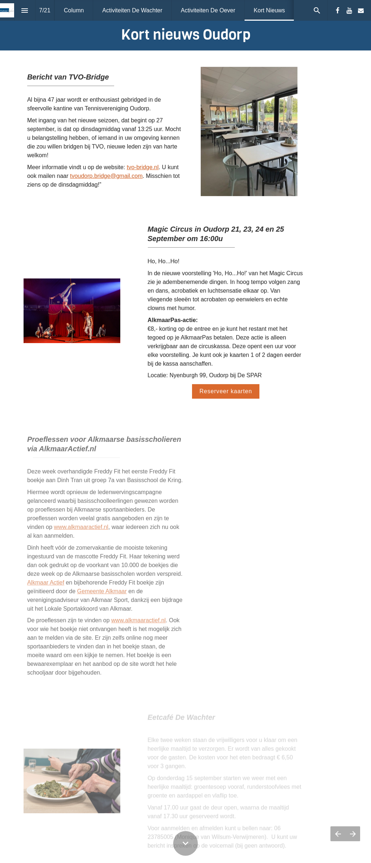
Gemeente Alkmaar (102, 594)
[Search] (317, 10)
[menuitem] (74, 10)
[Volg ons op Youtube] (349, 10)
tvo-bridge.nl (143, 167)
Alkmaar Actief (45, 585)
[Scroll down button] (185, 843)
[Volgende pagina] (352, 833)
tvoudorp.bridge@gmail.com (106, 176)
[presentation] (185, 25)
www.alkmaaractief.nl (81, 530)
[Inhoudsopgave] (24, 10)
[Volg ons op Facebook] (338, 10)
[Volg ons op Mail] (361, 10)
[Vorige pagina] (337, 833)
